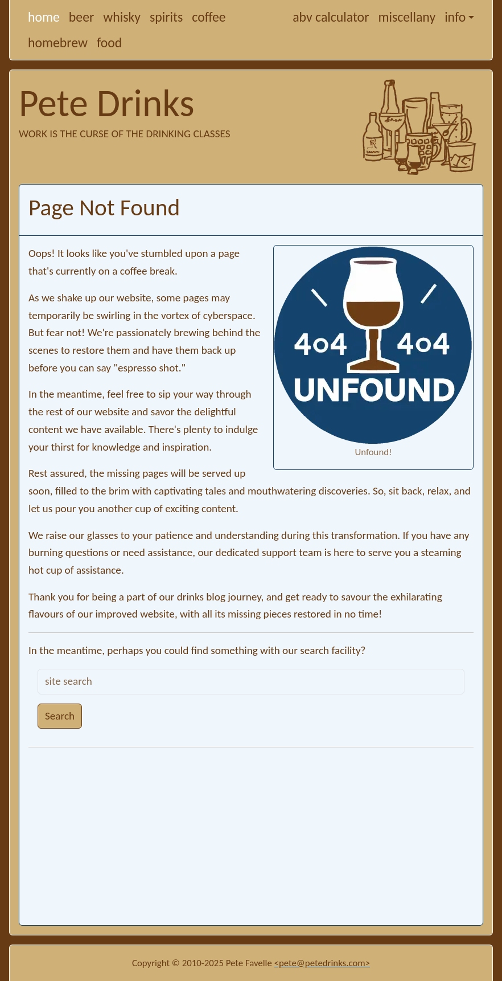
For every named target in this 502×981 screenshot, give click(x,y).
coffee (208, 17)
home (44, 17)
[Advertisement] (251, 836)
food (109, 42)
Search (60, 715)
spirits (166, 17)
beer (81, 17)
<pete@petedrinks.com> (322, 963)
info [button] (455, 17)
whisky (122, 17)
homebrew (58, 42)
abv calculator (331, 17)
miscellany (406, 17)
